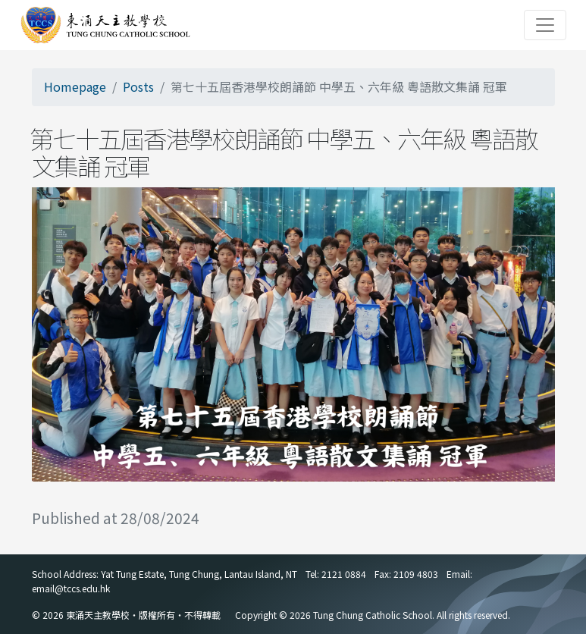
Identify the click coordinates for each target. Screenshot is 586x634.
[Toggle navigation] (545, 25)
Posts (138, 86)
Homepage (75, 86)
